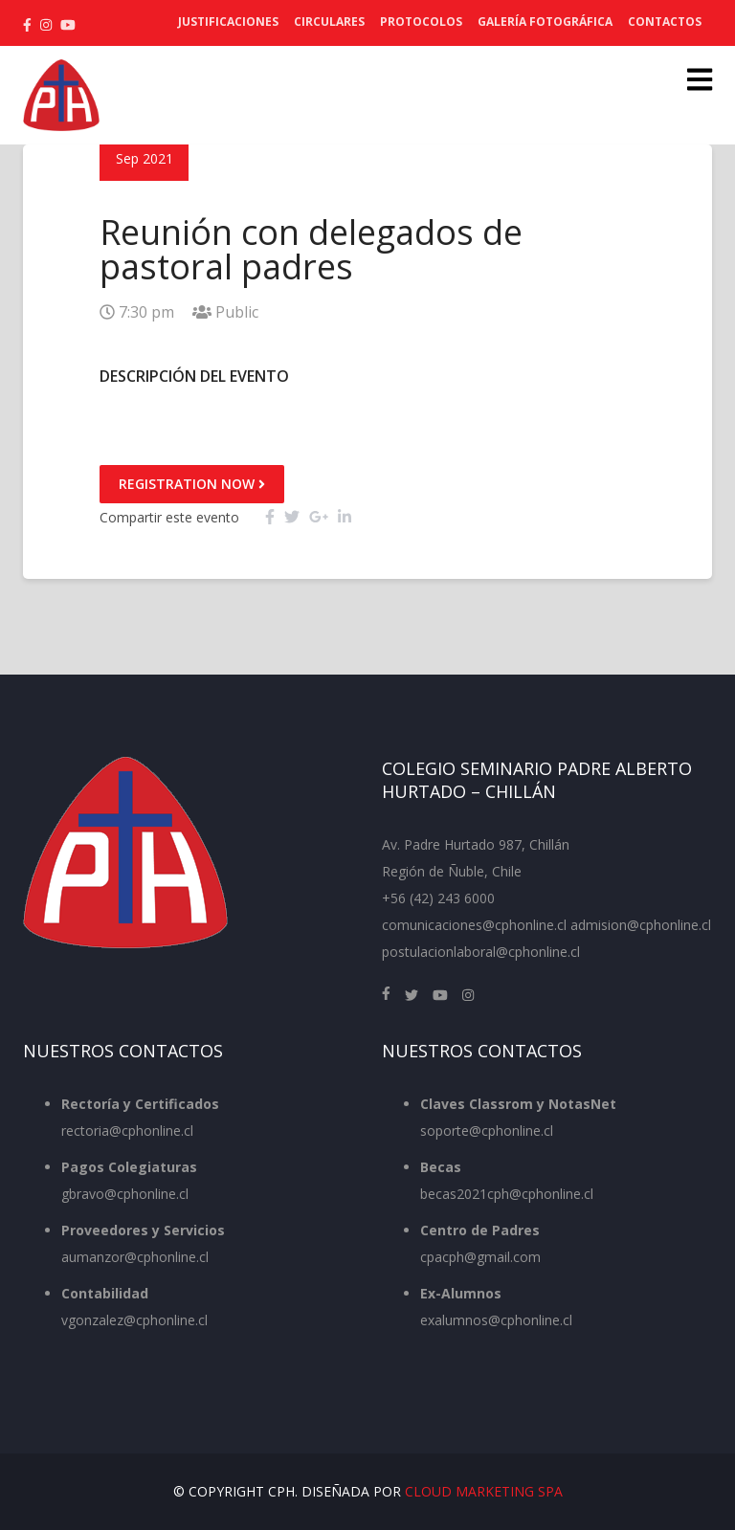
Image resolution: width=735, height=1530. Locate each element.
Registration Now (192, 484)
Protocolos (421, 21)
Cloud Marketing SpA (484, 1491)
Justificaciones (228, 21)
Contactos (665, 21)
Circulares (329, 21)
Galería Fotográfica (545, 21)
